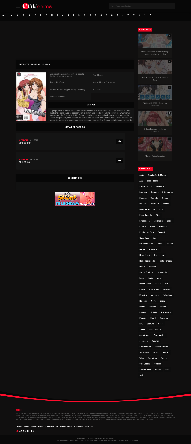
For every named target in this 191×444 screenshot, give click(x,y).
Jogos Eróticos (146, 273)
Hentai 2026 (144, 255)
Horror (142, 267)
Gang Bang (144, 238)
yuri (141, 375)
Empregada (144, 221)
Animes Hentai (37, 427)
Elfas (158, 215)
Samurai (150, 324)
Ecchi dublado (145, 215)
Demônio (155, 204)
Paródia (152, 307)
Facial (152, 227)
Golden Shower (146, 244)
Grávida (160, 244)
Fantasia (163, 227)
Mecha (158, 284)
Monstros (155, 295)
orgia (162, 301)
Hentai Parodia (165, 261)
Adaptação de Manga (157, 175)
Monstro (143, 295)
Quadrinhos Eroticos (83, 427)
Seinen (142, 330)
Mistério (166, 290)
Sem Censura (155, 330)
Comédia (154, 198)
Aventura (160, 187)
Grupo (170, 244)
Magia (150, 278)
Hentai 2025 (154, 250)
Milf (166, 284)
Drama (166, 204)
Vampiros (152, 358)
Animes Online (51, 427)
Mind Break (154, 290)
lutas (141, 278)
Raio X (153, 318)
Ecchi (161, 210)
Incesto (152, 267)
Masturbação (145, 284)
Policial (154, 313)
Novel (153, 301)
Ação (141, 175)
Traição (165, 353)
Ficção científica (146, 233)
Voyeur (158, 370)
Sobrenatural (145, 347)
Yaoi (167, 370)
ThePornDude (66, 427)
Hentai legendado (147, 261)
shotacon (143, 341)
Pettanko (143, 313)
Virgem (157, 364)
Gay (154, 238)
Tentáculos (144, 353)
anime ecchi (152, 181)
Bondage (143, 192)
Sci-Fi (160, 324)
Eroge (169, 221)
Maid (159, 278)
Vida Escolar (145, 364)
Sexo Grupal (144, 335)
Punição (143, 318)
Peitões (163, 307)
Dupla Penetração (147, 210)
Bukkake (143, 198)
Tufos (141, 358)
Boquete (155, 192)
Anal (141, 181)
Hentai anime (159, 255)
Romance (164, 318)
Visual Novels (145, 370)
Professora (166, 313)
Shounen (155, 341)
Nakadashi (167, 295)
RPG (141, 324)
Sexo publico (159, 335)
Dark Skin (143, 204)
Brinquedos (167, 192)
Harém (142, 250)
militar (142, 290)
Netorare (143, 301)
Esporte (142, 227)
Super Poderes (161, 347)
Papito (142, 307)
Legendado (162, 273)
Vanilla (164, 358)
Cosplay (165, 198)
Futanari (161, 233)
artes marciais (145, 187)
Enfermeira (158, 221)
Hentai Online (23, 427)
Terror (155, 353)
